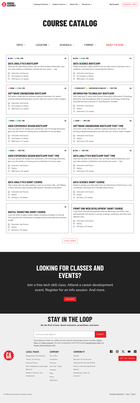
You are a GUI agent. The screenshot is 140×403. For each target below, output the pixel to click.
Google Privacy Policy (93, 343)
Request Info (130, 4)
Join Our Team (56, 366)
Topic (20, 44)
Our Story (54, 356)
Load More (70, 241)
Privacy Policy (32, 363)
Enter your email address (46, 334)
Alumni (76, 356)
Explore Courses (59, 4)
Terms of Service (47, 343)
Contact (53, 370)
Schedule (67, 44)
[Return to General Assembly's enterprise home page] (9, 4)
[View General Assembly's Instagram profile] (117, 352)
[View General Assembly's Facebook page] (111, 352)
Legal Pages (32, 351)
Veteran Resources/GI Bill (84, 363)
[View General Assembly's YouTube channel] (129, 352)
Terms (128, 394)
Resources (86, 4)
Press (52, 377)
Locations (54, 359)
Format (89, 44)
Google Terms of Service (42, 345)
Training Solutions (40, 4)
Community (79, 351)
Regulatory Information (35, 356)
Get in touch (127, 358)
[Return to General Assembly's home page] (9, 360)
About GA (74, 4)
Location (42, 44)
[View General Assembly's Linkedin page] (135, 352)
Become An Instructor (83, 359)
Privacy (133, 394)
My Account (114, 4)
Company (54, 351)
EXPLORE (70, 299)
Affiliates (54, 380)
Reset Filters (115, 44)
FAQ (51, 373)
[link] (37, 68)
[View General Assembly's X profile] (123, 352)
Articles (53, 363)
